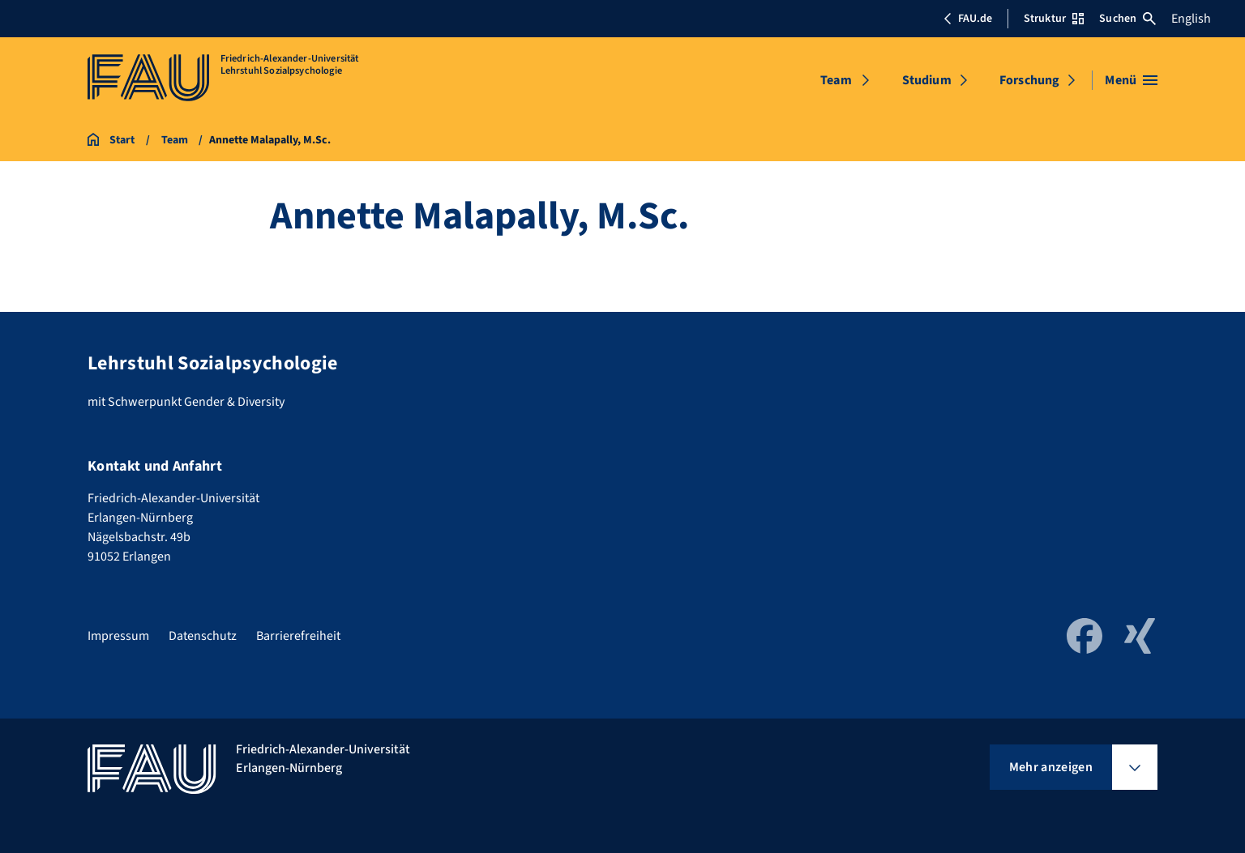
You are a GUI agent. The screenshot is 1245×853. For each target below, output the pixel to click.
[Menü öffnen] (1131, 80)
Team (836, 80)
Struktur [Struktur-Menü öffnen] (1054, 19)
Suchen (1127, 19)
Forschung (1029, 80)
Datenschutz (203, 636)
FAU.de (968, 19)
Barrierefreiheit (298, 636)
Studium (927, 80)
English (1191, 19)
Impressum (118, 636)
